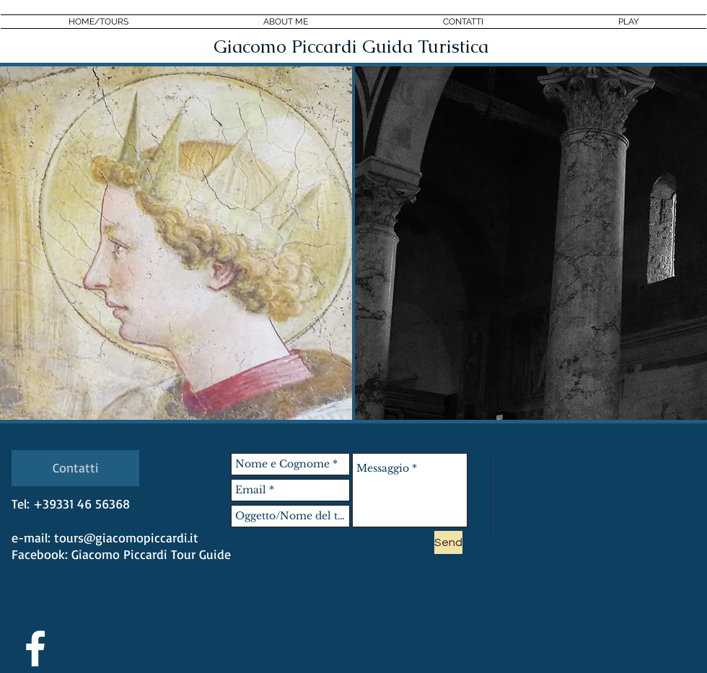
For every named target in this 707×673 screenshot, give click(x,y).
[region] (176, 243)
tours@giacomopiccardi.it (126, 537)
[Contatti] (75, 468)
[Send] (448, 542)
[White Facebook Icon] (35, 648)
